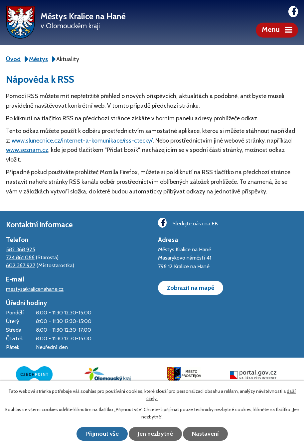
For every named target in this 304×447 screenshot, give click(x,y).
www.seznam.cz (27, 150)
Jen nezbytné (155, 433)
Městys (38, 59)
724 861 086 (20, 257)
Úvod (13, 59)
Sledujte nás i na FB (188, 223)
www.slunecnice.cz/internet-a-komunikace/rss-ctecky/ (82, 140)
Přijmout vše (102, 433)
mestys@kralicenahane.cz (35, 288)
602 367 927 (20, 265)
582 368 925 (20, 249)
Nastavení (205, 433)
